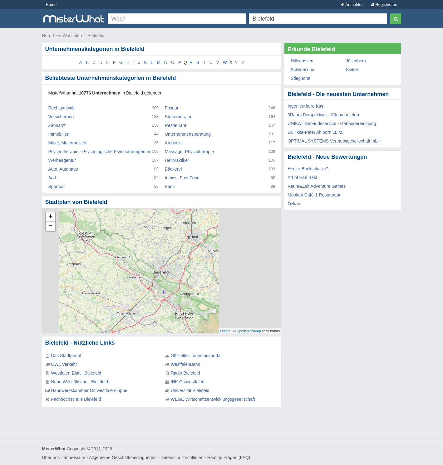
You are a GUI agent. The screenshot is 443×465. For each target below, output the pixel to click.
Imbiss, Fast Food (182, 177)
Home (51, 4)
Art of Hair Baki (302, 177)
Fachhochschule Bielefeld (76, 399)
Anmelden (352, 4)
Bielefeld (95, 35)
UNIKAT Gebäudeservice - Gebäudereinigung (332, 123)
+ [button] (50, 217)
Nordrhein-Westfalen (62, 35)
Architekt (173, 142)
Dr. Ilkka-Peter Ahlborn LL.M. (315, 132)
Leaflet (225, 331)
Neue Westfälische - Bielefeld (79, 381)
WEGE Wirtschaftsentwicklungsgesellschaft (213, 399)
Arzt (52, 177)
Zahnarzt (57, 125)
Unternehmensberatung (188, 134)
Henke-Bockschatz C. (309, 168)
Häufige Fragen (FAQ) (228, 457)
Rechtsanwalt (61, 107)
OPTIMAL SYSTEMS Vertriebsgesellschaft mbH (334, 140)
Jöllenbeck (356, 60)
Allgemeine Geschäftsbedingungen (123, 457)
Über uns (51, 457)
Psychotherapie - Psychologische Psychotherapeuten (100, 151)
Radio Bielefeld (185, 373)
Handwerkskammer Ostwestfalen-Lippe (89, 390)
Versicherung (61, 116)
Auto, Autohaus (63, 169)
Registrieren (384, 4)
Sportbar (56, 186)
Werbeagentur (62, 160)
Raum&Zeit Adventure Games (317, 186)
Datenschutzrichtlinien (181, 457)
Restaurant (175, 125)
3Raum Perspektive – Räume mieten (323, 114)
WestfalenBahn (185, 364)
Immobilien (59, 134)
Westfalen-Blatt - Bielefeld (76, 373)
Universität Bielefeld (190, 390)
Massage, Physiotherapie (189, 151)
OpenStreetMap (249, 331)
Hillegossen (302, 60)
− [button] (50, 226)
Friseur (172, 107)
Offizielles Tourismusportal (196, 355)
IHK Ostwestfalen (187, 381)
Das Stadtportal (66, 355)
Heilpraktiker (177, 160)
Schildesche (302, 69)
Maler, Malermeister (67, 142)
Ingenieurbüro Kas (305, 106)
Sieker (352, 69)
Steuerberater (178, 116)
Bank (170, 186)
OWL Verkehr (64, 364)
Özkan (294, 203)
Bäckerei (173, 169)
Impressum (74, 457)
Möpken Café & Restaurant (314, 194)
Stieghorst (300, 78)
